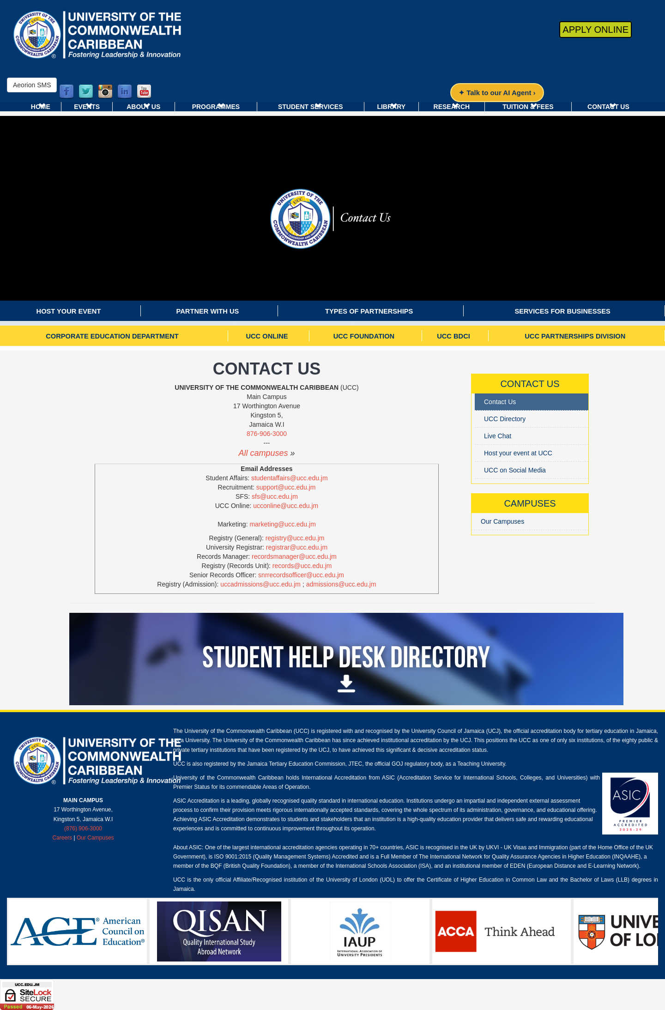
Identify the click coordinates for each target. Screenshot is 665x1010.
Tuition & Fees (527, 106)
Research (452, 106)
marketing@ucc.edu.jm (282, 524)
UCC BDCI (453, 336)
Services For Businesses (562, 311)
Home (40, 106)
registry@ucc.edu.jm (295, 538)
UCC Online (267, 336)
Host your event (68, 311)
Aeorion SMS (32, 85)
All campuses (263, 453)
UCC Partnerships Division (575, 336)
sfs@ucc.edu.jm (275, 496)
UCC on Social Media (515, 470)
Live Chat (497, 436)
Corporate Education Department (112, 336)
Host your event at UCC (518, 453)
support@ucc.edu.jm (286, 487)
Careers (62, 838)
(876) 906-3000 (83, 828)
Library (391, 106)
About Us (143, 106)
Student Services (310, 106)
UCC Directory (505, 419)
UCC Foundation (363, 336)
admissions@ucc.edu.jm (341, 584)
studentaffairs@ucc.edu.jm (289, 478)
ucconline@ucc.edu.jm (285, 505)
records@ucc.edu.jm (302, 565)
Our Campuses (502, 521)
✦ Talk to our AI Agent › (497, 93)
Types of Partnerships (369, 311)
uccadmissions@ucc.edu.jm (260, 584)
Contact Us (608, 106)
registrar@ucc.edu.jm (296, 547)
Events (87, 106)
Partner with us (207, 311)
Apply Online (595, 29)
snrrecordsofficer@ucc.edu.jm (301, 575)
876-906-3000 (267, 433)
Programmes (216, 106)
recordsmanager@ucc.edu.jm (294, 556)
